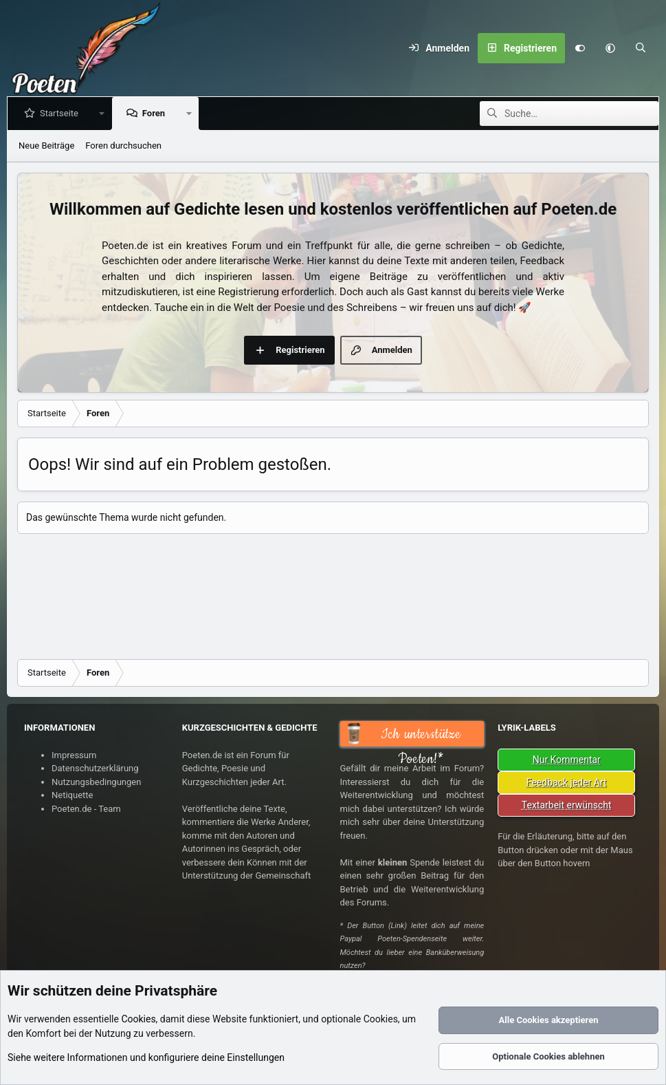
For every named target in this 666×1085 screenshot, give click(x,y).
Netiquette (72, 795)
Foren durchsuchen (123, 145)
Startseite (62, 113)
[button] (610, 48)
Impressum (74, 755)
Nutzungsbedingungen (96, 782)
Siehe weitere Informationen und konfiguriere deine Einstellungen (146, 1057)
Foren (156, 113)
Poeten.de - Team (86, 809)
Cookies (138, 1018)
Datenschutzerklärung (95, 768)
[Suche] (640, 48)
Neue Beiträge (46, 145)
